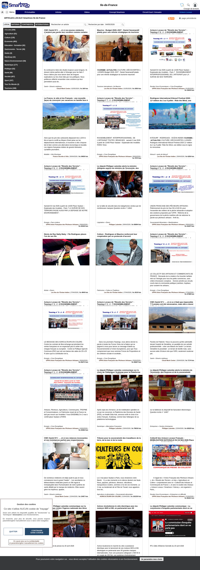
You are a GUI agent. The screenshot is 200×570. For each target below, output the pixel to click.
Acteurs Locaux (185, 12)
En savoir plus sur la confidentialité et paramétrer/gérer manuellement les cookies (26, 542)
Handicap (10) (10, 57)
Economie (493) (11, 41)
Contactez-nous (85, 548)
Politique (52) (10, 69)
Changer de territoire (191, 9)
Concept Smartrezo (117, 12)
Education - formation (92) (15, 45)
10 (104, 539)
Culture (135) (10, 38)
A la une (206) (10, 30)
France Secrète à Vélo (60, 144)
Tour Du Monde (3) (12, 84)
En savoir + (83, 551)
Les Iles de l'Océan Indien (113, 82)
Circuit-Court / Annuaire (152, 12)
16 (123, 539)
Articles (58, 12)
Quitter (13, 531)
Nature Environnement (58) (15, 61)
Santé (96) (8, 73)
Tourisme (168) (10, 88)
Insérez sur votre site (185, 523)
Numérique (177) (11, 65)
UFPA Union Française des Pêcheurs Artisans (168, 82)
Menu (11, 12)
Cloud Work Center (63, 82)
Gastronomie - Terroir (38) (15, 49)
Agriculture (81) (11, 34)
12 (110, 539)
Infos (130, 548)
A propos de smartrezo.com (90, 554)
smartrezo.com (41, 549)
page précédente (187, 18)
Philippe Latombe (115, 206)
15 (120, 539)
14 (117, 539)
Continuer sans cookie (37, 532)
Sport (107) (9, 80)
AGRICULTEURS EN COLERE (110, 452)
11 (107, 539)
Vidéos (87, 12)
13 (114, 539)
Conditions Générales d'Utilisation (136, 551)
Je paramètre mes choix (151, 559)
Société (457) (10, 77)
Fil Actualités (30, 12)
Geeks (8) (8, 53)
